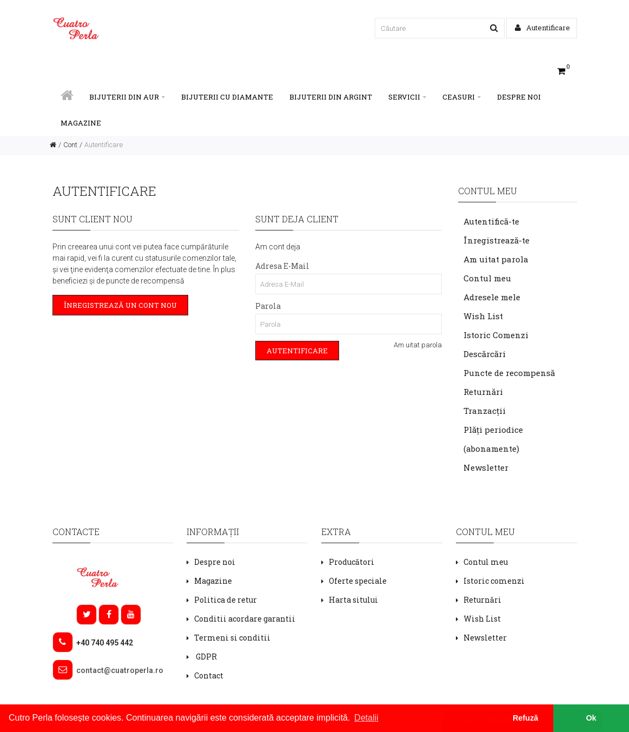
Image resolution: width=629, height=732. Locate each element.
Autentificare (542, 27)
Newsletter (486, 467)
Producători (351, 562)
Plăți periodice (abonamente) (493, 439)
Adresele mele (492, 297)
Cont (70, 145)
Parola (268, 306)
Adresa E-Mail (282, 266)
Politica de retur (225, 600)
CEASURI (461, 97)
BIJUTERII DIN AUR (127, 97)
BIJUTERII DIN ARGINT (330, 97)
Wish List (483, 316)
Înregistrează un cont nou (120, 305)
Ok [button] (591, 718)
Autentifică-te (491, 221)
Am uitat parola (418, 345)
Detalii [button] (366, 717)
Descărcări (485, 353)
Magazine (81, 123)
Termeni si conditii (232, 637)
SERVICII (407, 97)
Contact (208, 675)
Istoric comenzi (494, 581)
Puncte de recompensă (509, 372)
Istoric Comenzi (496, 334)
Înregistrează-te (496, 240)
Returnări (483, 391)
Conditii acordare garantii (244, 619)
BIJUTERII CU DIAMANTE (227, 97)
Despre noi (519, 97)
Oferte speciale (358, 581)
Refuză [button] (525, 718)
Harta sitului (353, 600)
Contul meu (487, 278)
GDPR (205, 656)
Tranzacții (485, 410)
